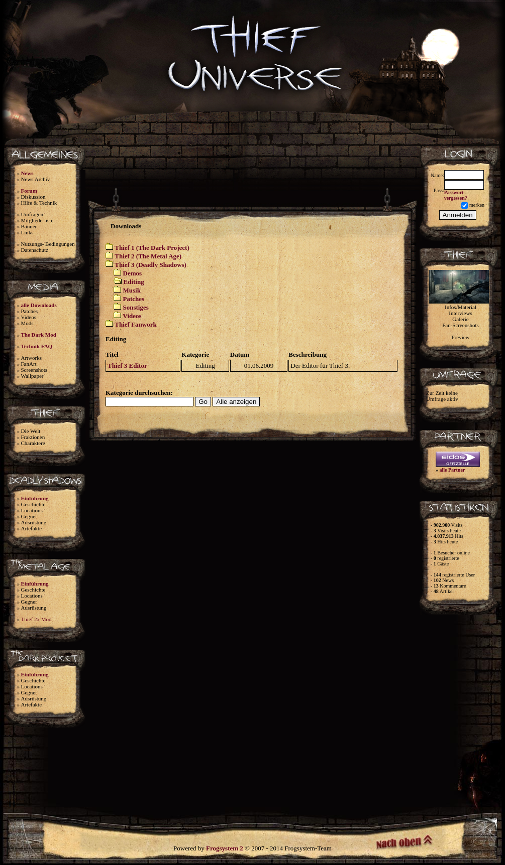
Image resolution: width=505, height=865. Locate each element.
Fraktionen (33, 437)
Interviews (460, 313)
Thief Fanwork (135, 324)
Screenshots (34, 370)
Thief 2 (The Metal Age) (148, 256)
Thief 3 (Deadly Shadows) (150, 264)
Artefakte (31, 528)
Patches (29, 311)
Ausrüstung (34, 522)
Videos (29, 317)
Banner (29, 226)
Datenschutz (34, 250)
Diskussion (33, 197)
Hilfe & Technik (39, 203)
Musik (132, 290)
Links (27, 232)
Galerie (460, 319)
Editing (134, 281)
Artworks (31, 358)
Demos (132, 273)
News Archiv (35, 179)
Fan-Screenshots (460, 325)
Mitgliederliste (37, 220)
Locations (32, 510)
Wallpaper (32, 376)
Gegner (29, 516)
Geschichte (33, 504)
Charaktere (33, 443)
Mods (27, 323)
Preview (460, 337)
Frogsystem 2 (224, 848)
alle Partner (452, 470)
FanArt (29, 364)
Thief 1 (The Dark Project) (152, 247)
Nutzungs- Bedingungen (48, 244)
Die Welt (31, 431)
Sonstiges (136, 307)
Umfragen (32, 214)
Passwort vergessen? (455, 195)
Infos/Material (460, 307)
